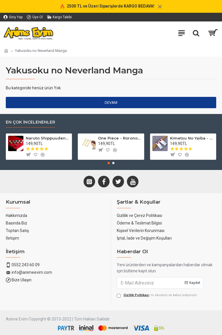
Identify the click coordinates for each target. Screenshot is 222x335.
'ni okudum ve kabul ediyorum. (157, 295)
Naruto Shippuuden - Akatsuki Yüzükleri (48, 138)
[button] (109, 163)
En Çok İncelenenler (30, 122)
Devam (111, 102)
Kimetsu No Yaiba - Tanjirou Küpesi (192, 138)
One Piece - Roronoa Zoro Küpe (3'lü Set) (120, 138)
